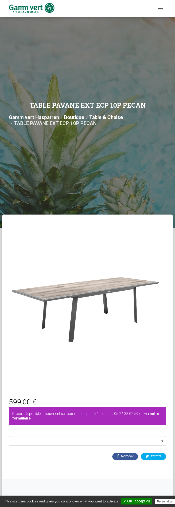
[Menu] (160, 8)
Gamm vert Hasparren (34, 117)
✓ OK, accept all (136, 501)
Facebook (125, 456)
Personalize (164, 501)
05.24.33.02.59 (126, 413)
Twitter (153, 456)
